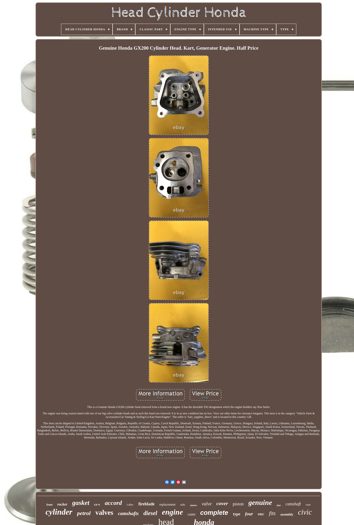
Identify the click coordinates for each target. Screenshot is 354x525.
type (236, 514)
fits (272, 513)
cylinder (59, 512)
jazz (279, 505)
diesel (150, 513)
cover (222, 503)
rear (308, 504)
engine (172, 512)
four (249, 513)
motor (193, 505)
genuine (260, 502)
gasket (80, 502)
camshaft (293, 504)
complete (214, 512)
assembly (286, 514)
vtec (261, 514)
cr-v (97, 504)
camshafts (128, 513)
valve (207, 503)
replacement (167, 504)
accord (113, 502)
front (50, 504)
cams (192, 514)
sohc (182, 504)
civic (305, 512)
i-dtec (130, 504)
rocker (62, 504)
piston (238, 503)
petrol (84, 513)
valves (104, 512)
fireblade (146, 504)
